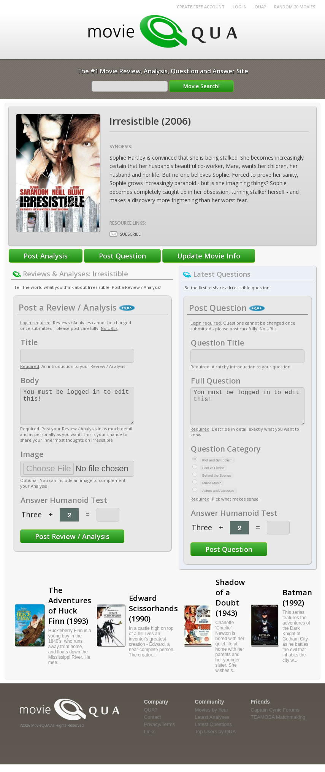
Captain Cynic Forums (275, 717)
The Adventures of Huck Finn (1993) (69, 613)
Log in (240, 7)
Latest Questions (213, 732)
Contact (152, 725)
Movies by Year (211, 717)
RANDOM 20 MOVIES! (295, 7)
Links (149, 739)
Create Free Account (201, 7)
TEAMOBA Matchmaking (278, 725)
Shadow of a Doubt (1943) (230, 605)
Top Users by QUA (215, 739)
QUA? (260, 7)
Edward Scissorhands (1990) (153, 616)
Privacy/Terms (159, 732)
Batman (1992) (297, 605)
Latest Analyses (212, 725)
